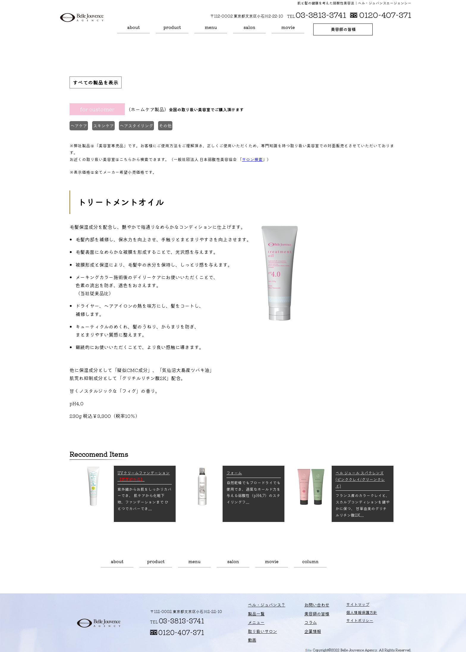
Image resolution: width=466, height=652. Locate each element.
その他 (174, 126)
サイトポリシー (346, 621)
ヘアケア (80, 126)
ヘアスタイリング (142, 126)
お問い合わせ (307, 605)
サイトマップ (345, 605)
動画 (288, 29)
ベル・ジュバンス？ (133, 29)
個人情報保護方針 (348, 613)
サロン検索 (252, 158)
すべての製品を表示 (97, 83)
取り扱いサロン (249, 29)
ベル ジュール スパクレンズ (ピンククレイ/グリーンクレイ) (360, 478)
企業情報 (303, 629)
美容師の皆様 (343, 29)
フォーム (234, 472)
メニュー (210, 29)
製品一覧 (172, 29)
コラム (310, 563)
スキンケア (107, 126)
